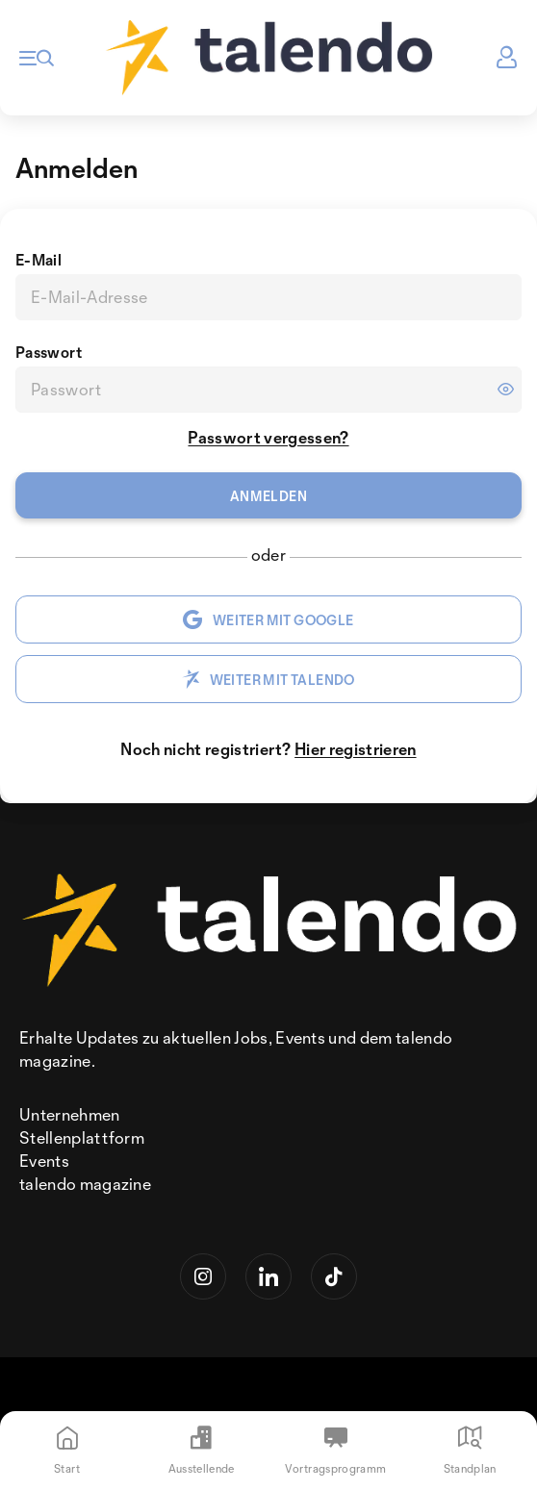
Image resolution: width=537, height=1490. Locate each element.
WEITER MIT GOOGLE (268, 619)
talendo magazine (85, 1184)
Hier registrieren (355, 749)
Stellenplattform (81, 1137)
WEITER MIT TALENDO (268, 679)
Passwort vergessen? (268, 437)
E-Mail (38, 259)
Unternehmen (69, 1114)
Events (44, 1160)
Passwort (49, 352)
